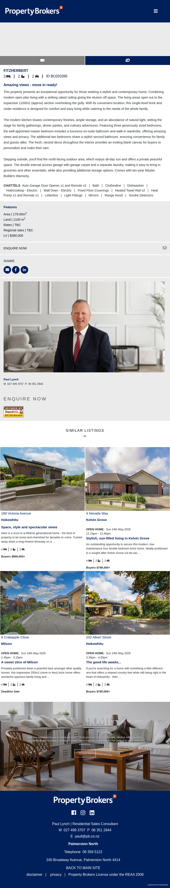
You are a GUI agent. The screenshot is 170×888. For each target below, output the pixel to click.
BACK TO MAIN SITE (83, 868)
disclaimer (34, 874)
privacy (55, 874)
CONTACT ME (85, 753)
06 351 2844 (99, 830)
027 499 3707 (72, 830)
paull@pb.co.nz (87, 836)
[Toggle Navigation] (156, 11)
